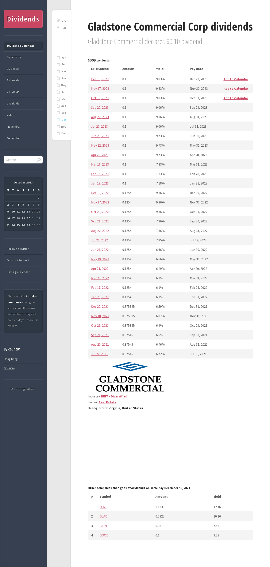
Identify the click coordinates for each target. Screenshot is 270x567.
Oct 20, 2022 (100, 212)
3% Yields (13, 80)
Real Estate (107, 402)
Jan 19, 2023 (100, 183)
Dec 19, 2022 (100, 193)
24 (13, 225)
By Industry (14, 57)
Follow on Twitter (18, 249)
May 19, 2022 (100, 259)
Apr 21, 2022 (99, 268)
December (13, 138)
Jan (63, 57)
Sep (64, 112)
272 (64, 20)
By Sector (13, 69)
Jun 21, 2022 (100, 249)
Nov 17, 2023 (100, 88)
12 (23, 211)
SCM (103, 507)
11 (18, 211)
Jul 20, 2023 (99, 126)
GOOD (104, 535)
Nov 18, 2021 (100, 316)
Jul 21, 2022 (99, 240)
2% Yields (13, 92)
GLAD (103, 516)
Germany (9, 368)
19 (23, 218)
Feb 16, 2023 (100, 174)
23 (64, 27)
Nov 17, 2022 (100, 202)
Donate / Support (18, 260)
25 (18, 225)
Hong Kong (11, 359)
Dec (63, 133)
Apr (64, 78)
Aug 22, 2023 (100, 117)
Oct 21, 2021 (100, 325)
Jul (64, 99)
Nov (63, 126)
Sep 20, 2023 (100, 107)
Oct (63, 119)
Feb (64, 64)
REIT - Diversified (114, 396)
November (13, 126)
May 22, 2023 (100, 145)
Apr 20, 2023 (99, 155)
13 (28, 211)
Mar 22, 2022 (100, 278)
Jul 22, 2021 (99, 354)
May (63, 85)
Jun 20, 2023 (100, 136)
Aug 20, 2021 (100, 344)
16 (8, 218)
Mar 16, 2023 (100, 164)
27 (28, 225)
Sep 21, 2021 (100, 335)
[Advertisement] (170, 449)
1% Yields (13, 103)
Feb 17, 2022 (100, 287)
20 (28, 218)
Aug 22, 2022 (100, 231)
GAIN (103, 526)
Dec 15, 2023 (100, 79)
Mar (63, 71)
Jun (63, 92)
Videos (11, 115)
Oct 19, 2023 (100, 98)
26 (23, 225)
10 (13, 211)
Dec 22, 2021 (100, 306)
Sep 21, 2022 (100, 221)
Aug (63, 105)
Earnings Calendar (18, 272)
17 (13, 218)
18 (18, 218)
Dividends (23, 18)
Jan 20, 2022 (100, 297)
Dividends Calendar (20, 46)
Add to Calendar (236, 79)
